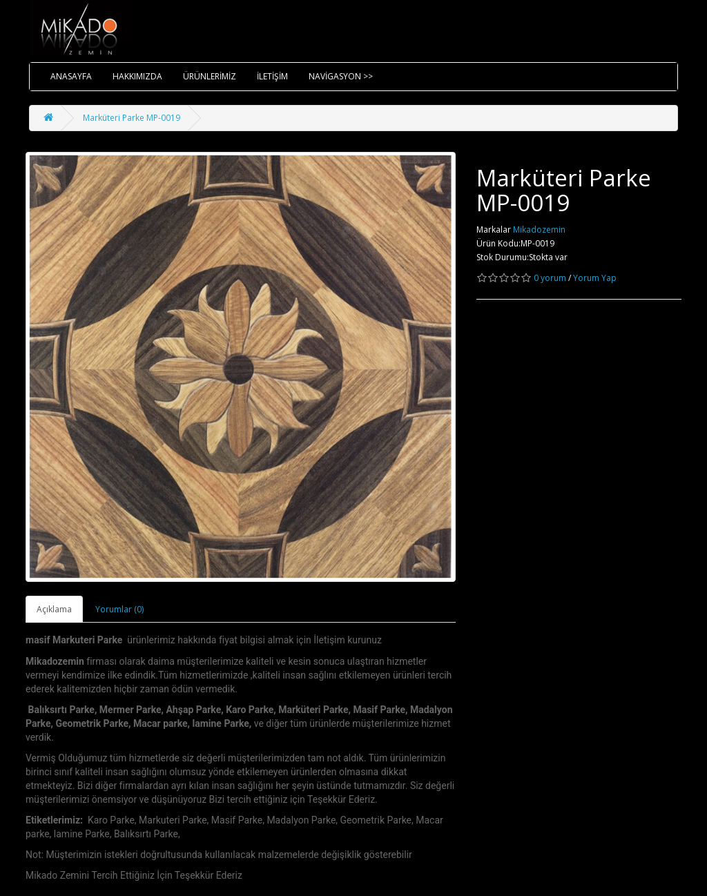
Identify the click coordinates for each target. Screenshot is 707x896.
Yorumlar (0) (119, 609)
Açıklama (54, 609)
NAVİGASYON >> (341, 76)
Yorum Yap (595, 278)
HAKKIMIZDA (137, 76)
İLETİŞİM (272, 76)
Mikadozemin (539, 229)
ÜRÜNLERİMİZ (209, 76)
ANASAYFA (71, 76)
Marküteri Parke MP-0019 (131, 118)
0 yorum (550, 278)
